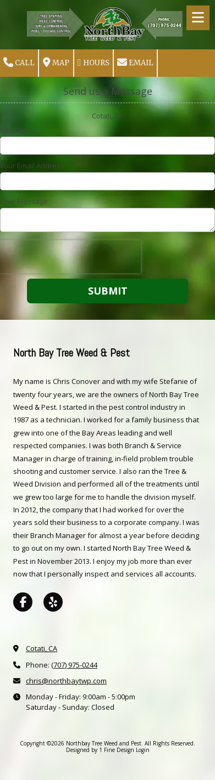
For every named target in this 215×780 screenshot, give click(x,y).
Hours (93, 62)
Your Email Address (32, 165)
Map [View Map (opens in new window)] (56, 62)
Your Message (24, 201)
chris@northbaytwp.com (66, 681)
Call (19, 62)
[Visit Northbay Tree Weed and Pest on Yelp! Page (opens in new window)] (53, 602)
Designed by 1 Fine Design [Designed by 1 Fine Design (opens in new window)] (100, 750)
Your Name (18, 130)
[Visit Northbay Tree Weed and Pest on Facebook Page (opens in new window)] (22, 602)
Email (135, 62)
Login (143, 750)
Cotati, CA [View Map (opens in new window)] (41, 648)
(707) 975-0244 (74, 665)
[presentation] (70, 256)
